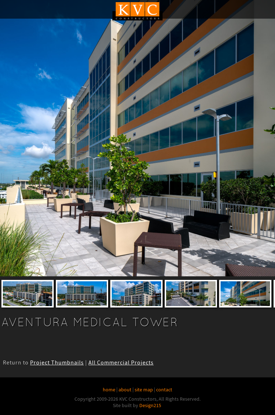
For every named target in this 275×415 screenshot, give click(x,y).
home (109, 389)
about (125, 389)
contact (164, 389)
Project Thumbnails (57, 362)
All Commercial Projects (121, 362)
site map (144, 389)
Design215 (150, 405)
